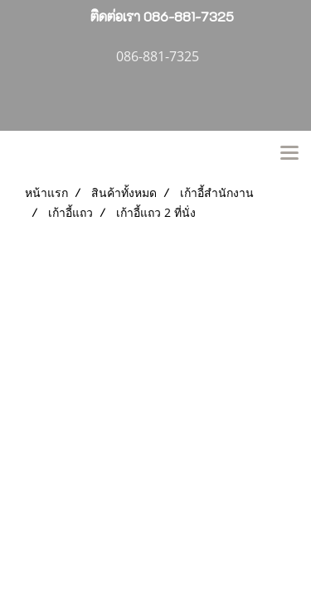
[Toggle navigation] (289, 154)
